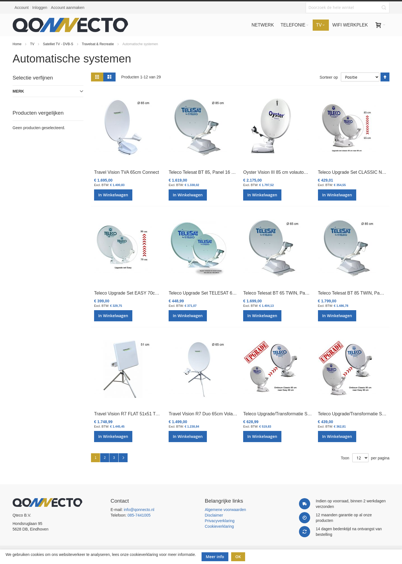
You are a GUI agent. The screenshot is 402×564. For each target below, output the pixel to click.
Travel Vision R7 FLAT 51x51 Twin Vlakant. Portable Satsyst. (154, 413)
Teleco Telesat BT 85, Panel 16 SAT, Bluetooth (214, 172)
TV (32, 44)
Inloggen (39, 7)
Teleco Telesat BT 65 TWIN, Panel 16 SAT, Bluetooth (295, 293)
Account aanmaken (67, 7)
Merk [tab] (18, 91)
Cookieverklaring (219, 526)
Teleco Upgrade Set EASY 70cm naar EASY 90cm (144, 293)
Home (17, 44)
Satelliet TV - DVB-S (58, 44)
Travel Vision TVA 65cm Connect (126, 172)
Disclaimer (214, 515)
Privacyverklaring (220, 521)
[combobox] (347, 7)
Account (22, 7)
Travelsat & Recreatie (98, 44)
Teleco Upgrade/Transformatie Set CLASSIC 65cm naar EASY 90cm (311, 413)
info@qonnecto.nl (139, 509)
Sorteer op (329, 77)
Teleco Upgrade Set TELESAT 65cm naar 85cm (216, 293)
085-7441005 (139, 515)
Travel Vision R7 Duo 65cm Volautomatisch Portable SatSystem (232, 413)
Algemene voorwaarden (225, 509)
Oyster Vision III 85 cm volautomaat (278, 172)
